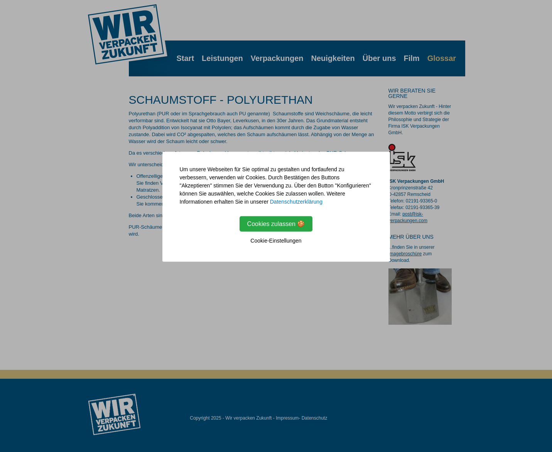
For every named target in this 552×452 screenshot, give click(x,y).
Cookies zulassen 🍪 (276, 224)
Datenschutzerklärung (296, 202)
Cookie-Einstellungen (275, 241)
